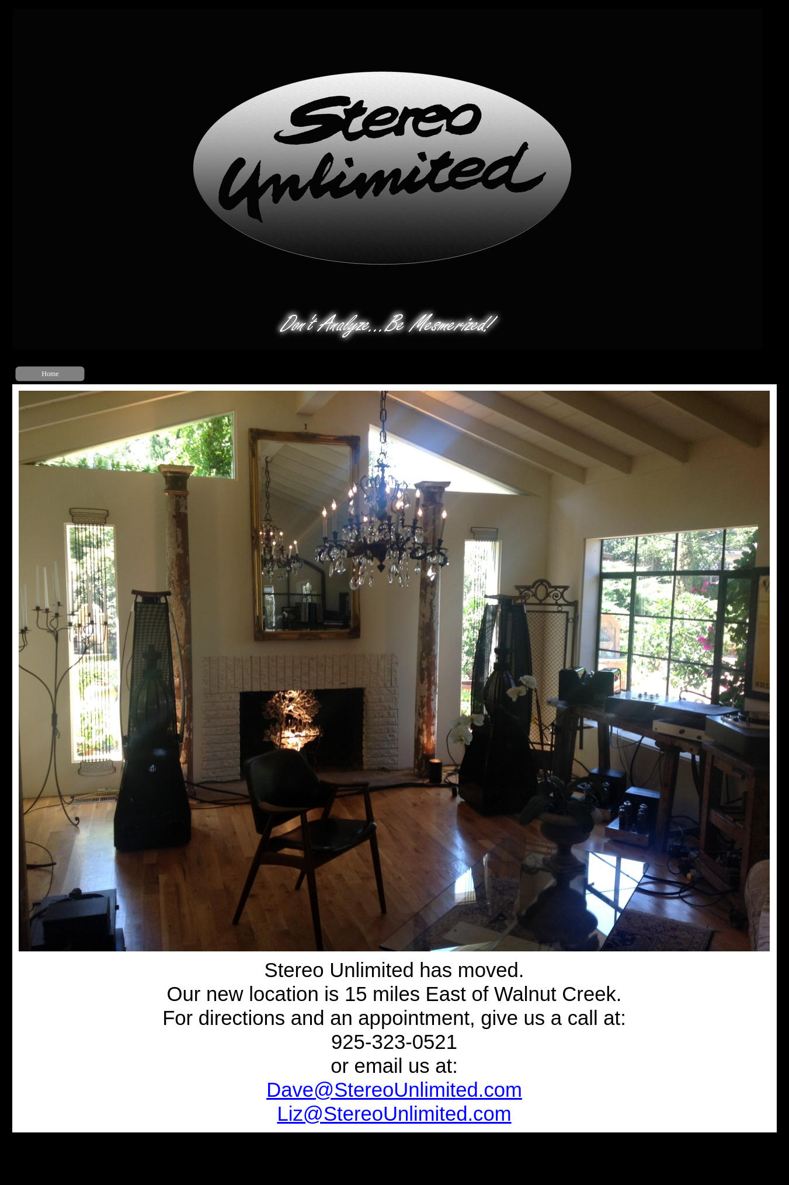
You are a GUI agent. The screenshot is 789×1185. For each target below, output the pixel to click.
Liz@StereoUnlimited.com (394, 1114)
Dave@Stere (394, 1090)
